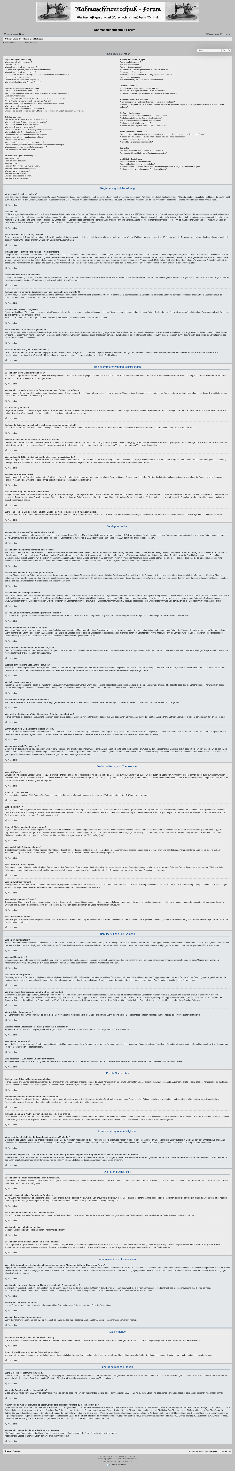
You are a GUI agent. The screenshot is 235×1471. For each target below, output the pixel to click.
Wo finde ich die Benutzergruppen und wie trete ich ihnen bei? (144, 70)
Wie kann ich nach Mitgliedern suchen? (135, 123)
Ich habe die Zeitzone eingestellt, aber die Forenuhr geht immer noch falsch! (35, 98)
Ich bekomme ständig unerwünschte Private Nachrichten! (142, 91)
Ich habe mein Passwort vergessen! (19, 77)
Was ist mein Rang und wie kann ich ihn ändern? (24, 108)
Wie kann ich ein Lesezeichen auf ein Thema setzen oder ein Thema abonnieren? (152, 137)
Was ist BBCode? (12, 158)
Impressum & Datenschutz (117, 1465)
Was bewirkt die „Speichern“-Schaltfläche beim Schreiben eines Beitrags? (34, 145)
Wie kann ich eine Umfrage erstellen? (20, 127)
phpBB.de (137, 445)
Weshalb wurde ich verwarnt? (17, 140)
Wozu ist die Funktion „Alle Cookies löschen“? (23, 82)
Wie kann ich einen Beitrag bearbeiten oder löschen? (26, 122)
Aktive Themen (31, 43)
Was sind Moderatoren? (129, 65)
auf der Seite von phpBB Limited (42, 1378)
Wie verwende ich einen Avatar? (18, 106)
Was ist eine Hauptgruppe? (130, 77)
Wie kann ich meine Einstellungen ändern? (22, 91)
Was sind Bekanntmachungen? (17, 171)
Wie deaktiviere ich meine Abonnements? (136, 142)
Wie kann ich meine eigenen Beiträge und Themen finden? (143, 126)
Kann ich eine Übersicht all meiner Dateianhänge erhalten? (143, 153)
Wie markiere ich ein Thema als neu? (20, 150)
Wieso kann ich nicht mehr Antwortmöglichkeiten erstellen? (28, 130)
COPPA (148, 255)
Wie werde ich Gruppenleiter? (131, 72)
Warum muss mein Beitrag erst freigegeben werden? (26, 147)
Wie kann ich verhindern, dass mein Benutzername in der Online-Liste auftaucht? (37, 93)
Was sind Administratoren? (130, 62)
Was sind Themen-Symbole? (16, 178)
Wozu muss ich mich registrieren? (18, 62)
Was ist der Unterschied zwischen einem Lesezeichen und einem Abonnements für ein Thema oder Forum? (162, 134)
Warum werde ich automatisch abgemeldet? (22, 80)
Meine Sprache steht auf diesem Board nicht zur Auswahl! (28, 101)
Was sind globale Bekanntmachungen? (20, 168)
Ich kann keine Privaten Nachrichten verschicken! (139, 88)
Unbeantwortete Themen (13, 43)
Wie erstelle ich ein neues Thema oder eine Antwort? (26, 119)
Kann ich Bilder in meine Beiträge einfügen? (22, 166)
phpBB (109, 1459)
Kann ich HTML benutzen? (15, 161)
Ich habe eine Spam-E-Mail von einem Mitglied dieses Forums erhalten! (148, 93)
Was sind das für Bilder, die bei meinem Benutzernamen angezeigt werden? (35, 103)
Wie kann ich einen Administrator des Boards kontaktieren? (143, 169)
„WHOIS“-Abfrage (199, 1407)
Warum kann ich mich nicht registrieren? (21, 67)
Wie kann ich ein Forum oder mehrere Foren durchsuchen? (143, 116)
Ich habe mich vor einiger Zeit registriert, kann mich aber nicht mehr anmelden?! (37, 75)
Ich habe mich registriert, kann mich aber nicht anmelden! (28, 70)
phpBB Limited (117, 445)
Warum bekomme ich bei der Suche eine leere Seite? (141, 121)
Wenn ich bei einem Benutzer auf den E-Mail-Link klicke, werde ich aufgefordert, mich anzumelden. (44, 111)
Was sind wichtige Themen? (16, 173)
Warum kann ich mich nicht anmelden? (20, 72)
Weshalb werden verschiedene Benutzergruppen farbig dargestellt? (146, 75)
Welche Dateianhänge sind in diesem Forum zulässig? (141, 150)
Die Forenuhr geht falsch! (15, 96)
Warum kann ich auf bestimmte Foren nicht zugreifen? (26, 135)
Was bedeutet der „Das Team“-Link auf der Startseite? (141, 80)
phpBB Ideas (129, 1393)
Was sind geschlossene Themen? (18, 176)
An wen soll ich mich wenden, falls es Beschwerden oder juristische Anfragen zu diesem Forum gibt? (160, 166)
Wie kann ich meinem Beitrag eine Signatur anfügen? (26, 125)
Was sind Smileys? (12, 163)
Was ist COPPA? (12, 65)
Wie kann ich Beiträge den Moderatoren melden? (24, 142)
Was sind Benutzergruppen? (131, 67)
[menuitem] (22, 34)
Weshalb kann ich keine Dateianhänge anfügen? (24, 137)
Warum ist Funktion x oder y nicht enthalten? (137, 164)
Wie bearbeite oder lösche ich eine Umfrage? (23, 132)
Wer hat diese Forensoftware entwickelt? (136, 161)
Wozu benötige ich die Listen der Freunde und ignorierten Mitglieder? (147, 102)
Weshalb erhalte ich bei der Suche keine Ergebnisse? (141, 118)
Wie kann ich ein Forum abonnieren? (134, 139)
